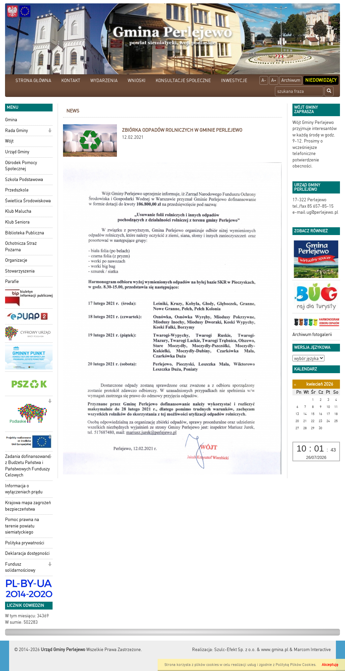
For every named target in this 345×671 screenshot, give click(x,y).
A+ (273, 80)
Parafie (12, 281)
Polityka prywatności (24, 542)
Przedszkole (17, 189)
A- (263, 80)
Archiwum (290, 80)
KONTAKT (70, 80)
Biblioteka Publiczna (24, 232)
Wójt (9, 141)
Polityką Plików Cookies (295, 665)
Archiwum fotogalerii (312, 334)
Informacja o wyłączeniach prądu (23, 489)
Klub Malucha (18, 211)
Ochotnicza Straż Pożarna (21, 246)
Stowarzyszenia (20, 271)
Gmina (11, 119)
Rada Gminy (16, 130)
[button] (50, 131)
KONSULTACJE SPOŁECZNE (183, 80)
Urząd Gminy (17, 151)
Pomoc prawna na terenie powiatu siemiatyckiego (22, 526)
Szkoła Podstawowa (24, 179)
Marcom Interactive (312, 649)
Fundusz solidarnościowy (20, 567)
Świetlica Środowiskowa (28, 200)
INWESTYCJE (234, 80)
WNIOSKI (137, 80)
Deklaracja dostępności (27, 553)
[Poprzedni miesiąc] (295, 384)
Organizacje (16, 260)
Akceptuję (330, 665)
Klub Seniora (17, 222)
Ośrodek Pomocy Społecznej (21, 166)
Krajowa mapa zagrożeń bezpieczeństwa (28, 506)
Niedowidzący (321, 80)
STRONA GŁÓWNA (33, 80)
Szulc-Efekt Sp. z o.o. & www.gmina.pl (251, 649)
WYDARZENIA (104, 80)
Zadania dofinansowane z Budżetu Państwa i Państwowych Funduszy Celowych (27, 466)
